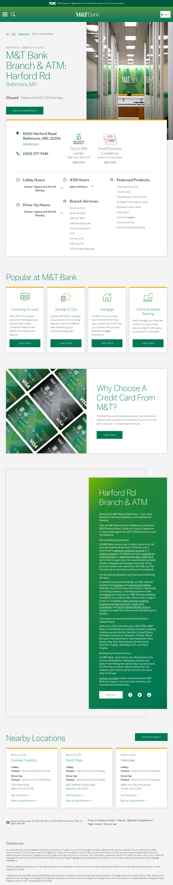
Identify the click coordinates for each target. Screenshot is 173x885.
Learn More (20, 342)
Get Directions (27, 143)
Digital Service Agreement (139, 820)
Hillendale (128, 760)
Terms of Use (110, 824)
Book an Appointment (24, 110)
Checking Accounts (127, 186)
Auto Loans (123, 212)
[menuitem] (13, 14)
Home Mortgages (126, 217)
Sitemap (121, 820)
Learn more (79, 161)
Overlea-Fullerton (24, 760)
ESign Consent (95, 824)
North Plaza (74, 760)
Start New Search (151, 737)
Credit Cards (123, 191)
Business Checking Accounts (132, 202)
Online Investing (125, 222)
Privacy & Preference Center (101, 820)
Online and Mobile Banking (131, 227)
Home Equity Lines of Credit (132, 196)
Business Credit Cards (129, 207)
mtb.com (111, 694)
